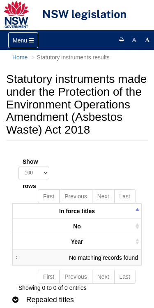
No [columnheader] (77, 226)
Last (125, 196)
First (48, 196)
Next (103, 196)
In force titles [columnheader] (77, 211)
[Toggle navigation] (23, 40)
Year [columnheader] (77, 241)
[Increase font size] (147, 40)
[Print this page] (122, 40)
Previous (75, 196)
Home (20, 57)
